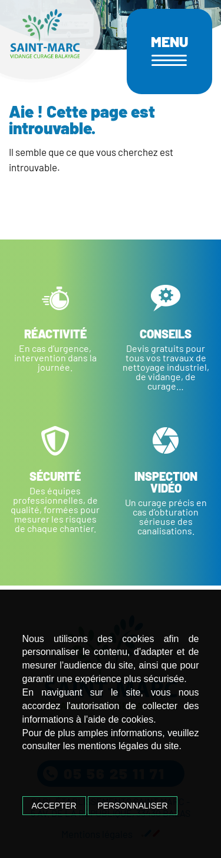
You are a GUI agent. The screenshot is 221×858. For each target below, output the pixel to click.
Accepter (54, 805)
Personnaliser (132, 805)
